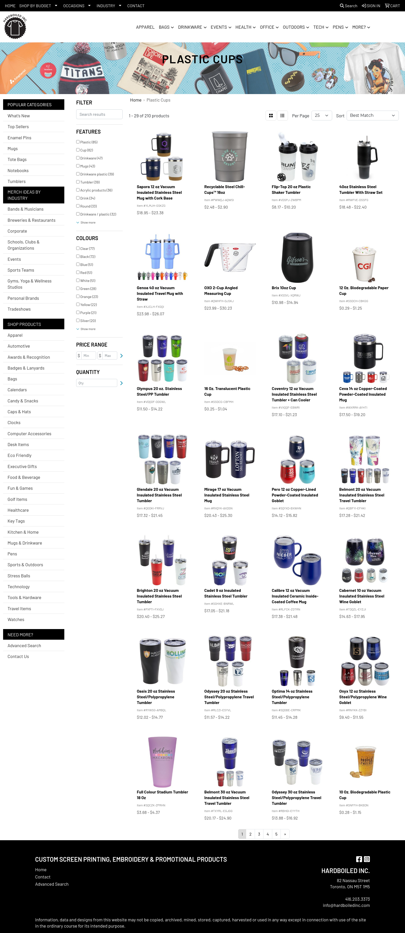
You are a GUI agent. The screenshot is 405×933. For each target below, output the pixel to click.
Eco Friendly (19, 455)
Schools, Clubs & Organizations (23, 244)
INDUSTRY (106, 5)
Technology (18, 586)
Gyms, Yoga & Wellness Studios (29, 283)
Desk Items (18, 444)
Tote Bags (17, 159)
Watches (15, 619)
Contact (43, 876)
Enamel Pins (19, 137)
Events (219, 26)
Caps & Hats (19, 411)
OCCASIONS (73, 5)
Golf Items (17, 499)
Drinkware (190, 26)
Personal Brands (23, 298)
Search (348, 5)
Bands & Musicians (25, 208)
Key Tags (16, 520)
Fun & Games (20, 488)
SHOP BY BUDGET (35, 5)
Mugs (12, 148)
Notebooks (18, 170)
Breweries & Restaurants (31, 220)
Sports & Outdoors (25, 564)
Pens (338, 26)
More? (359, 26)
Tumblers (16, 181)
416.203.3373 (357, 898)
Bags (164, 26)
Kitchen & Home (22, 531)
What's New (18, 115)
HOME (10, 5)
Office (267, 26)
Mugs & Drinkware (24, 542)
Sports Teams (20, 269)
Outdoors (294, 26)
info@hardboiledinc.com (346, 905)
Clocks (13, 422)
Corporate (17, 230)
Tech (318, 26)
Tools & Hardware (24, 597)
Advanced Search (24, 645)
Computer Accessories (29, 433)
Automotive (18, 345)
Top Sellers (18, 126)
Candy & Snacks (22, 400)
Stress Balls (18, 575)
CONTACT (136, 5)
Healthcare (18, 510)
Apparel (145, 26)
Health (244, 26)
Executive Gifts (22, 466)
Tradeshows (19, 308)
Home (40, 869)
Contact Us (18, 656)
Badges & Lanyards (25, 367)
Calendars (17, 389)
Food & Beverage (23, 477)
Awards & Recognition (28, 357)
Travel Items (19, 608)
